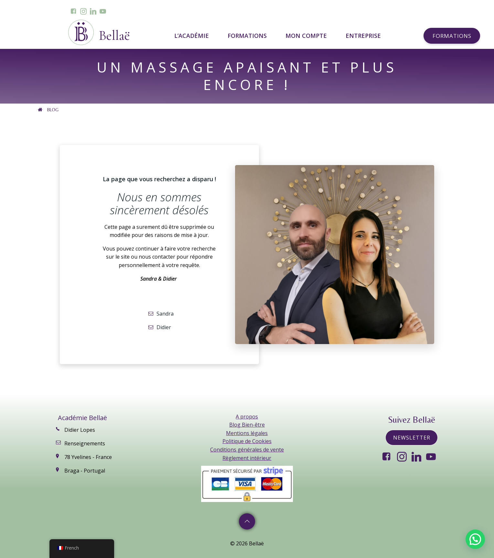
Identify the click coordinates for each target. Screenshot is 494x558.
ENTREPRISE (363, 35)
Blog (53, 109)
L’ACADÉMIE (192, 35)
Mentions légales (247, 433)
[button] (475, 539)
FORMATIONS (248, 35)
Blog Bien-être (247, 424)
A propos (247, 416)
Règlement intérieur (246, 458)
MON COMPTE (307, 35)
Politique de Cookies (247, 441)
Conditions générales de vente (247, 449)
